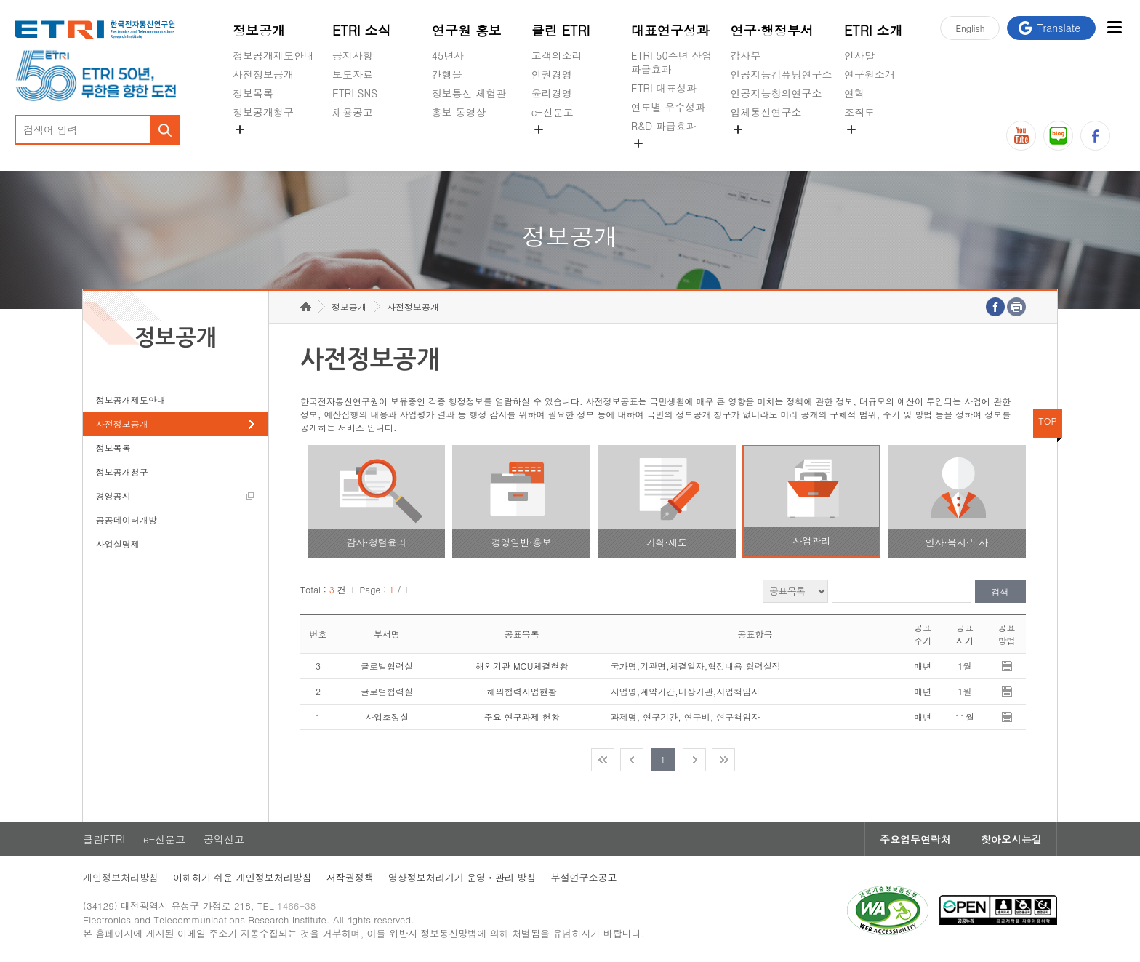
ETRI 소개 (873, 30)
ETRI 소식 (361, 30)
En (969, 28)
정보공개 (259, 30)
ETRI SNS (354, 93)
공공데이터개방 (126, 519)
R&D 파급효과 (664, 126)
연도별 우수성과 (668, 107)
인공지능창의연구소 (776, 93)
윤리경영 (551, 93)
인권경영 (551, 74)
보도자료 (352, 74)
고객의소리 (556, 55)
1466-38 (296, 906)
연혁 (854, 93)
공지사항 (352, 55)
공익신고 (551, 146)
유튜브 (1021, 136)
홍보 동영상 (459, 112)
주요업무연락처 (915, 839)
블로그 (1058, 136)
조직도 (859, 112)
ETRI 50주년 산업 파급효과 (671, 62)
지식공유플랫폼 (666, 160)
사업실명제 (118, 543)
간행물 (447, 74)
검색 (1000, 591)
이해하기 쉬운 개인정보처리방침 (242, 877)
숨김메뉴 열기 (240, 129)
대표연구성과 (670, 30)
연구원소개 (869, 74)
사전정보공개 (263, 74)
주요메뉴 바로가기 (0, 0)
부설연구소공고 (583, 877)
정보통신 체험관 (469, 93)
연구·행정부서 (772, 30)
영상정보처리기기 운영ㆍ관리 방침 (462, 877)
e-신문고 (552, 112)
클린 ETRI (560, 30)
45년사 (448, 55)
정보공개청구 (263, 112)
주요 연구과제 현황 (522, 716)
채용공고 (352, 112)
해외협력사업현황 (522, 691)
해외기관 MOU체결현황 (521, 666)
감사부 (746, 55)
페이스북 (1095, 136)
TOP (1047, 421)
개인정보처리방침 (120, 877)
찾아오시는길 (1011, 839)
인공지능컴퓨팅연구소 (781, 74)
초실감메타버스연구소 (781, 146)
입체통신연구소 (766, 112)
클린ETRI (104, 839)
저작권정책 (350, 877)
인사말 (859, 55)
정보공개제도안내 (273, 55)
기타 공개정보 (876, 146)
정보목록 (253, 93)
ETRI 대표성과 (664, 88)
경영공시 (253, 146)
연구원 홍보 (467, 30)
